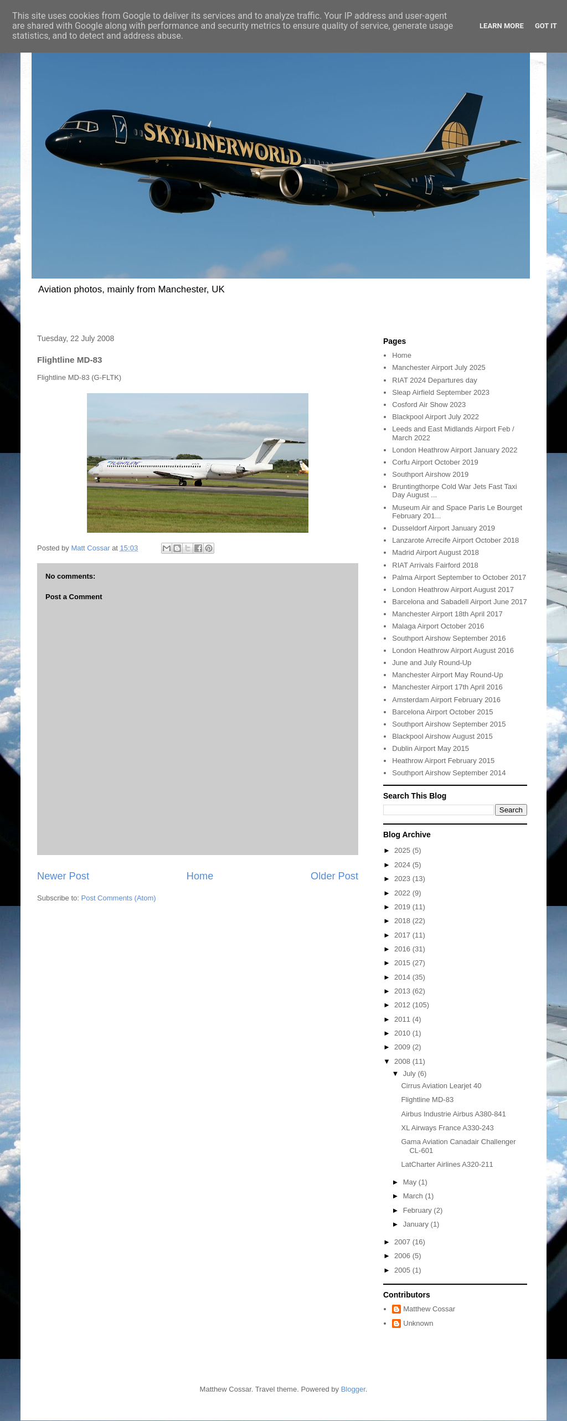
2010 (403, 1033)
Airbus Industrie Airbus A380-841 (453, 1114)
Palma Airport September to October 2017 (459, 577)
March (414, 1196)
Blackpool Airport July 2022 (435, 417)
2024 (403, 865)
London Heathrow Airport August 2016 (453, 650)
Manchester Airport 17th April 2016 (447, 687)
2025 (403, 850)
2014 (403, 977)
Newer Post (63, 876)
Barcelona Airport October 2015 (442, 712)
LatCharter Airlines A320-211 (447, 1164)
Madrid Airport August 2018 (435, 552)
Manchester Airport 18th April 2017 (447, 614)
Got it (546, 26)
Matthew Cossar (429, 1309)
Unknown (418, 1323)
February (418, 1210)
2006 (403, 1256)
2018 (403, 921)
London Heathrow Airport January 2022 (454, 450)
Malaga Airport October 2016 (438, 626)
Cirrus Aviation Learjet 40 (441, 1086)
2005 (403, 1270)
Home (200, 876)
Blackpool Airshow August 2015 (442, 736)
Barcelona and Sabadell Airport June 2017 (459, 602)
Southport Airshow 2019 (430, 474)
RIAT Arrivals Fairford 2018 (435, 565)
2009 (403, 1047)
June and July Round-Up (431, 662)
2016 (403, 949)
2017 (403, 935)
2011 (403, 1019)
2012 (403, 1005)
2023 (403, 878)
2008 (403, 1061)
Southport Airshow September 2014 (449, 773)
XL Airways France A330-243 (447, 1128)
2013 (403, 991)
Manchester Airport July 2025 (438, 367)
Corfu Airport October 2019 (435, 462)
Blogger (353, 1389)
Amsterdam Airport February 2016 (446, 700)
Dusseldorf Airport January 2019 (443, 528)
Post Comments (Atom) (118, 898)
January (417, 1224)
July (410, 1073)
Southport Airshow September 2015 (449, 724)
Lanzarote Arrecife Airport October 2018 (455, 540)
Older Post (334, 876)
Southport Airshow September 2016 (449, 638)
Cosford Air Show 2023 (429, 404)
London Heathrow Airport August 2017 (453, 589)
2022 (403, 893)
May (411, 1182)
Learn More (502, 26)
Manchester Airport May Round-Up (447, 675)
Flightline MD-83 (427, 1099)
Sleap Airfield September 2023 (440, 392)
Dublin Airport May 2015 (430, 748)
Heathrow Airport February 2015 (443, 760)
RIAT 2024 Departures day (434, 380)
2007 (403, 1242)
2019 (403, 907)
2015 (403, 963)
